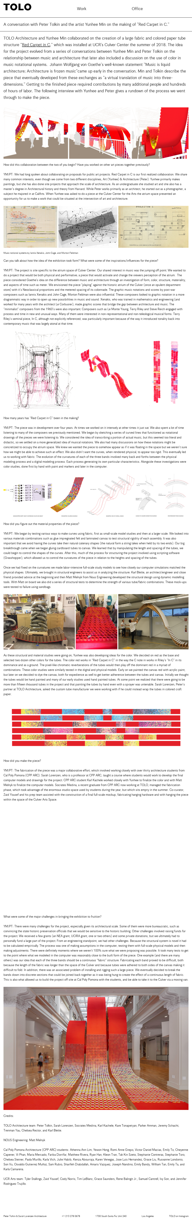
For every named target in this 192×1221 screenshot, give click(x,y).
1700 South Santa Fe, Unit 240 (111, 1216)
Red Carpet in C (36, 44)
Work (81, 8)
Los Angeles (148, 1216)
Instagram (179, 1216)
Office (137, 8)
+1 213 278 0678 (71, 1216)
